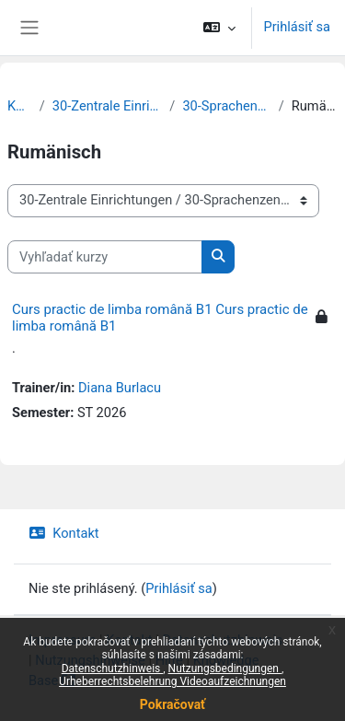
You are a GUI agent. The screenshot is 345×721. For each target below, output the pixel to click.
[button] (219, 27)
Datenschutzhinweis (222, 640)
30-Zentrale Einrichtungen (107, 106)
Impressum (63, 640)
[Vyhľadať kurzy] (104, 256)
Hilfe (169, 660)
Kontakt (64, 533)
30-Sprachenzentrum (226, 106)
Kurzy (19, 106)
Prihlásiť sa (296, 26)
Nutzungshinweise (90, 660)
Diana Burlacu (119, 387)
